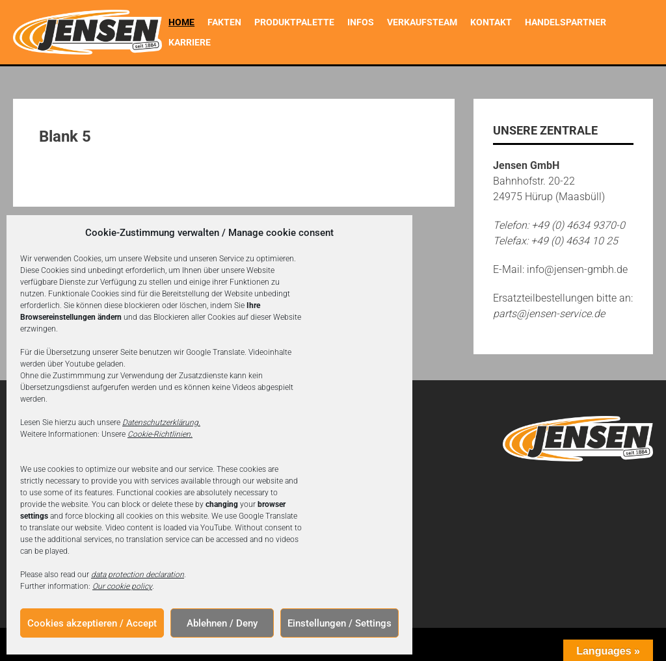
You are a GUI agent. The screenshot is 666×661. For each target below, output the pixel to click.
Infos (360, 22)
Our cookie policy (122, 586)
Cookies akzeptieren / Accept (92, 623)
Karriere (189, 42)
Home (181, 22)
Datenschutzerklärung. (161, 422)
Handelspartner (565, 22)
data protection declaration (137, 574)
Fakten (224, 22)
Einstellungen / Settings (339, 623)
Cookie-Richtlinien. (160, 434)
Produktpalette (294, 22)
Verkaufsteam (422, 22)
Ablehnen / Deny (222, 623)
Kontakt (491, 22)
